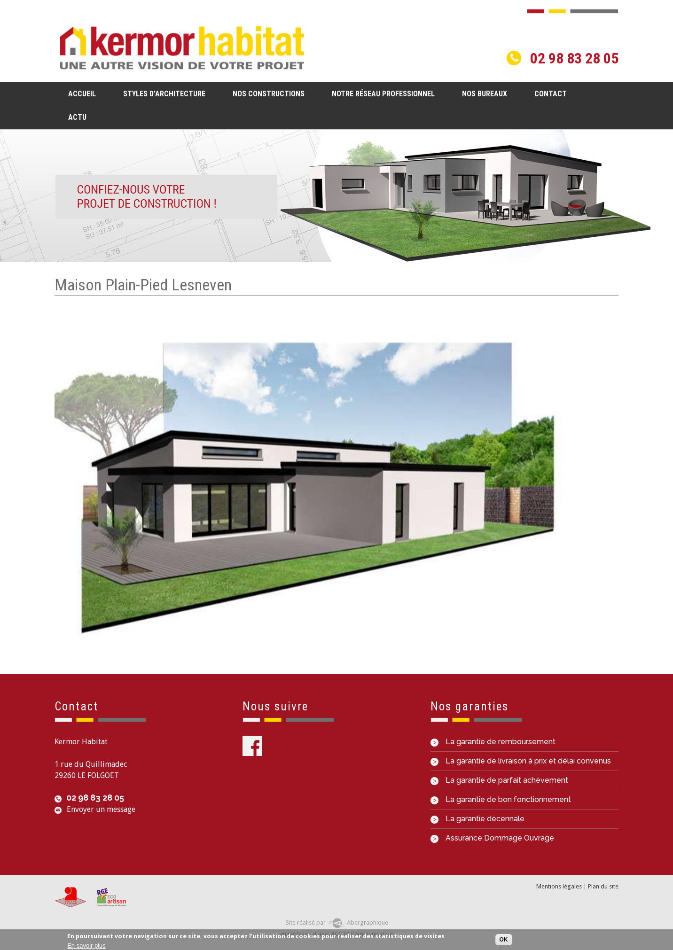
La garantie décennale (477, 818)
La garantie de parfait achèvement (499, 780)
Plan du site (603, 886)
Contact (550, 93)
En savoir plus (86, 945)
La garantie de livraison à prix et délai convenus (520, 760)
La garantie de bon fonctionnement (500, 799)
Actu (77, 117)
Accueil (82, 93)
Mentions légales (559, 886)
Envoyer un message (101, 809)
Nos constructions (266, 93)
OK (504, 940)
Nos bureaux (484, 93)
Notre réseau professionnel (383, 93)
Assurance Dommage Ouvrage (492, 837)
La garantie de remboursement (493, 741)
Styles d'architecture (161, 93)
